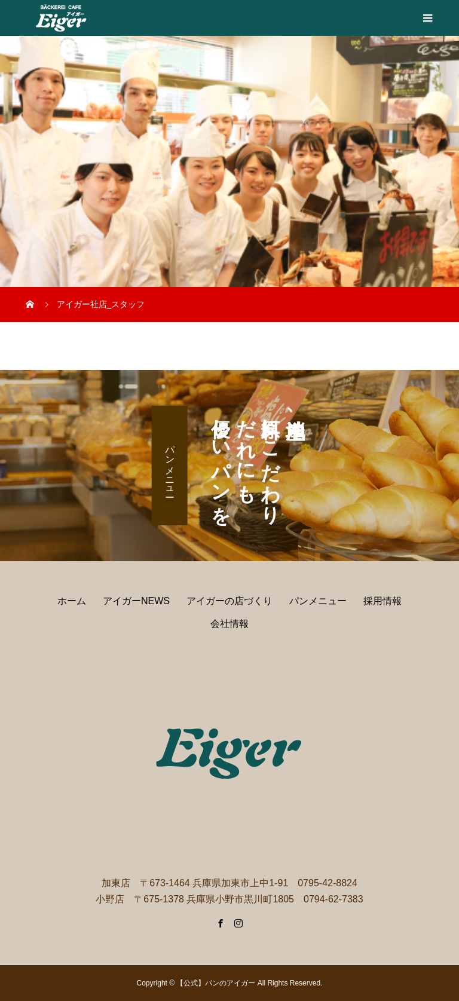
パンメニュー (170, 465)
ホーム (71, 601)
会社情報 (229, 624)
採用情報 (382, 601)
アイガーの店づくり (229, 601)
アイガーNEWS (136, 601)
